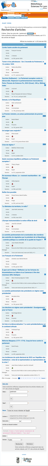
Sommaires (11, 17)
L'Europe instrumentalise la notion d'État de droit (19, 221)
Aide (29, 13)
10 (39, 378)
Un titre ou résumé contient (10, 424)
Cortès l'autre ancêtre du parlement (15, 47)
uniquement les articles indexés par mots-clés (22, 418)
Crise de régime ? (8, 145)
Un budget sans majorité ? (11, 131)
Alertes (17, 13)
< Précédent (14, 378)
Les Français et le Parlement (12, 256)
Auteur (4, 436)
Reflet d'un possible (9, 192)
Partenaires (24, 13)
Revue (4, 410)
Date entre (5, 421)
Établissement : (5, 10)
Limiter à (5, 416)
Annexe (5, 439)
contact (24, 454)
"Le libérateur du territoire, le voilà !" (15, 206)
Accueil (5, 13)
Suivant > (43, 378)
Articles (4, 17)
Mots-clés (24, 17)
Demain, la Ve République (11, 100)
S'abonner (30, 33)
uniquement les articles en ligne (18, 416)
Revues (18, 17)
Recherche (11, 13)
